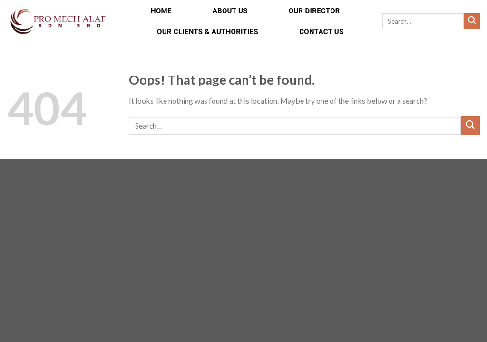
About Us (230, 11)
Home (161, 11)
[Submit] (472, 21)
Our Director (314, 11)
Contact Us (321, 32)
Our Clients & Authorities (207, 32)
